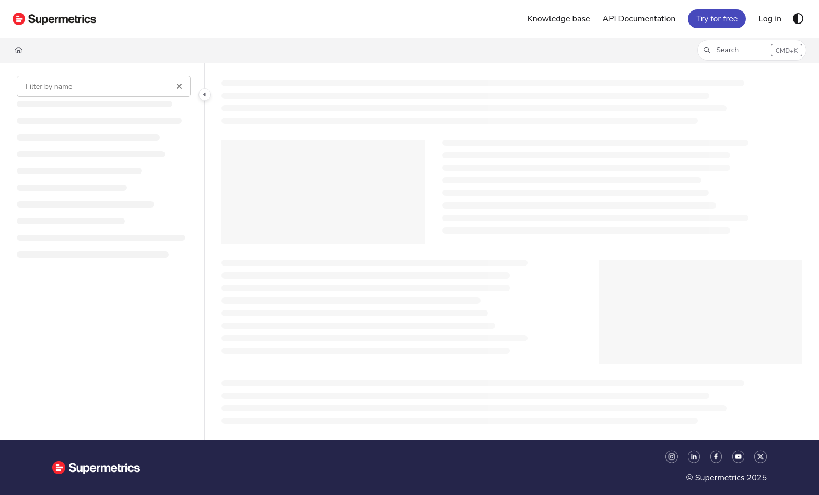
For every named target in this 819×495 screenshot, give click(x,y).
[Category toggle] (204, 94)
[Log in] (769, 19)
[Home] (18, 50)
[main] (512, 251)
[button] (751, 50)
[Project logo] (54, 19)
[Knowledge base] (559, 19)
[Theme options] (798, 18)
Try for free (717, 19)
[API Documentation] (639, 19)
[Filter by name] (104, 86)
